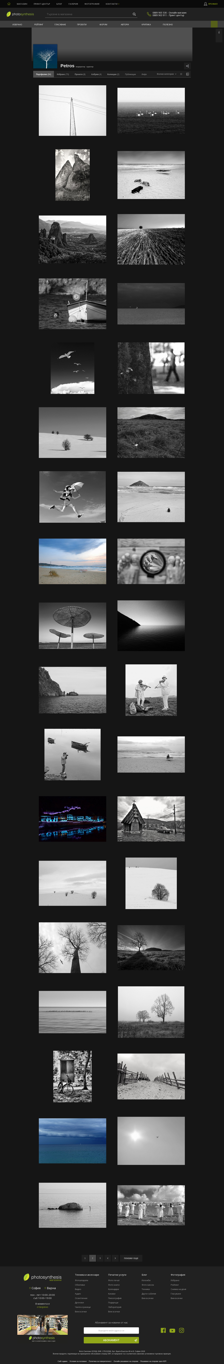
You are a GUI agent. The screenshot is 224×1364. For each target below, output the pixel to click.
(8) (80, 74)
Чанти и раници (83, 1307)
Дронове (79, 1302)
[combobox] (166, 74)
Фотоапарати (81, 1280)
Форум (103, 24)
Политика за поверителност (100, 1361)
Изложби (146, 1280)
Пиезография (114, 1298)
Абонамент (120, 1340)
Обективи (80, 1284)
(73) (63, 74)
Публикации (130, 74)
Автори (125, 24)
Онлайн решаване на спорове (126, 1361)
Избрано (17, 24)
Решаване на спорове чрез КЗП (153, 1361)
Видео (78, 1289)
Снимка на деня (178, 1289)
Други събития (149, 1293)
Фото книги (114, 1284)
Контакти (111, 3)
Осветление (81, 1298)
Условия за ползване (78, 1361)
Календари (113, 1289)
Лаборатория (114, 1307)
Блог (59, 3)
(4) (96, 74)
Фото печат (114, 1280)
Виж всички (81, 1311)
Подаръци (113, 1302)
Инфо (144, 74)
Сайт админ (63, 1361)
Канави (111, 1293)
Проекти (81, 24)
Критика (146, 24)
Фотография (91, 3)
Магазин (22, 3)
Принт (42, 3)
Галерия (73, 3)
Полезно (168, 24)
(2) (113, 74)
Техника (146, 1289)
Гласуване (60, 24)
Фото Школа (148, 1284)
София (35, 1288)
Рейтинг (38, 24)
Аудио (78, 1293)
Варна (50, 1288)
